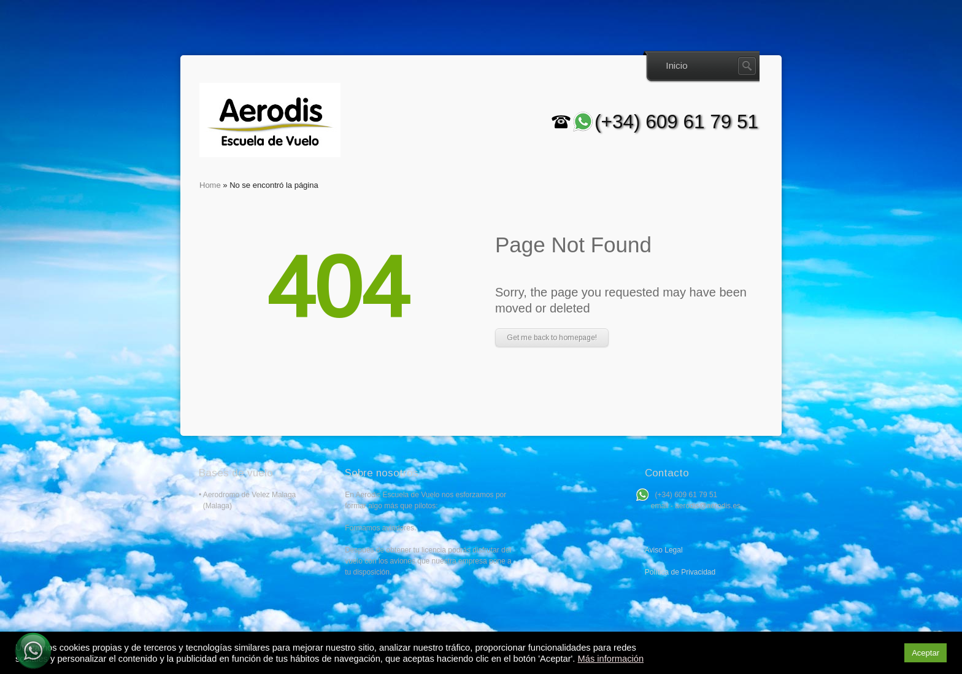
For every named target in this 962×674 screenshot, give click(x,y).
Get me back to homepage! (552, 337)
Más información (611, 659)
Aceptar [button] (925, 652)
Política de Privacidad (680, 572)
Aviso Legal (664, 550)
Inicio (677, 65)
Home (210, 185)
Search (746, 66)
